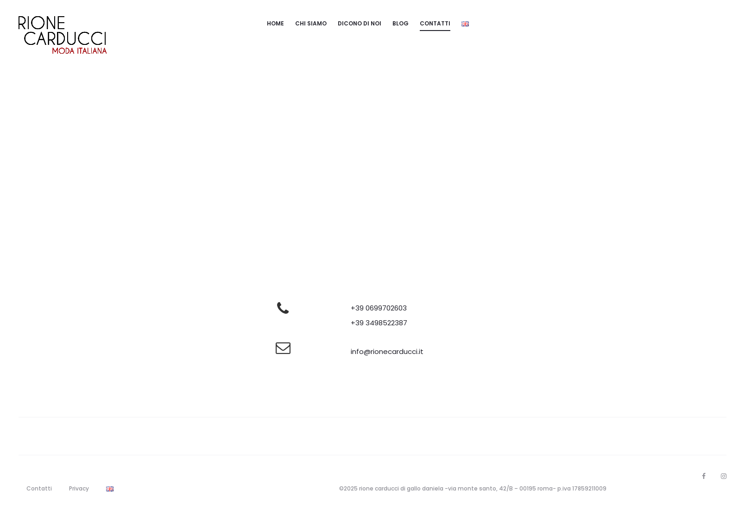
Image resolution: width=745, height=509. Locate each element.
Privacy (79, 488)
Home (275, 23)
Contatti (435, 23)
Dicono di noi (359, 23)
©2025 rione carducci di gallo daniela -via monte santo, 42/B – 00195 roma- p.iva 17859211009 (472, 488)
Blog (400, 23)
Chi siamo (311, 23)
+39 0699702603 (379, 308)
